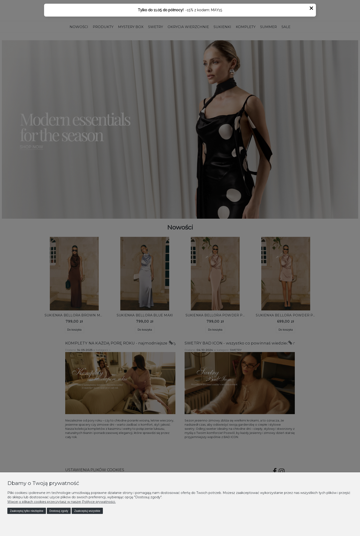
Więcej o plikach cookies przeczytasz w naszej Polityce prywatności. (61, 502)
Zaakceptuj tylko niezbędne (26, 511)
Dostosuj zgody (58, 511)
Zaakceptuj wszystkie (87, 511)
